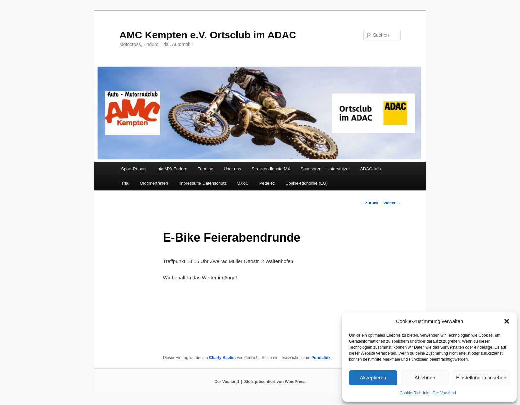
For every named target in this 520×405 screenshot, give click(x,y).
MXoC (243, 183)
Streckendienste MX (271, 168)
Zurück (369, 203)
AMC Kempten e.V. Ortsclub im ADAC (207, 34)
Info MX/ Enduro (171, 168)
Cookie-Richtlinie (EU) (306, 183)
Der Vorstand (444, 393)
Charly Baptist (222, 357)
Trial (125, 183)
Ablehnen (424, 377)
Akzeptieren (373, 377)
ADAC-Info (370, 168)
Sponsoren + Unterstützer (325, 168)
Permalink (320, 357)
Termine (205, 168)
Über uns (232, 168)
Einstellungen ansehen (481, 377)
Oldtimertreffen (154, 183)
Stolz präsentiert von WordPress (274, 381)
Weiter (392, 203)
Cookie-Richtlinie (414, 393)
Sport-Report (133, 168)
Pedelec (267, 183)
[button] (506, 321)
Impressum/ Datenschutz (203, 183)
